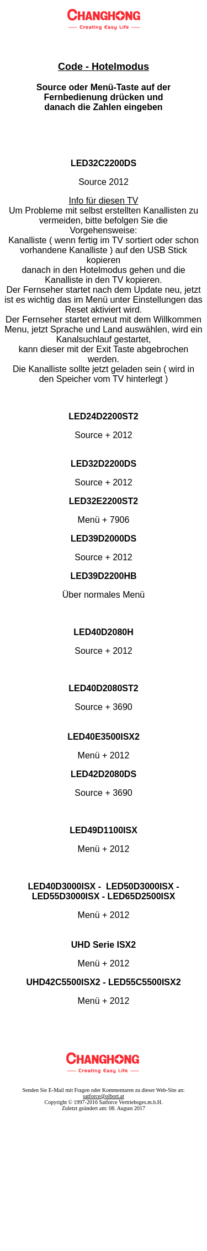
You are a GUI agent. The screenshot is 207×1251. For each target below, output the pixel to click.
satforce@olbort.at (103, 1096)
